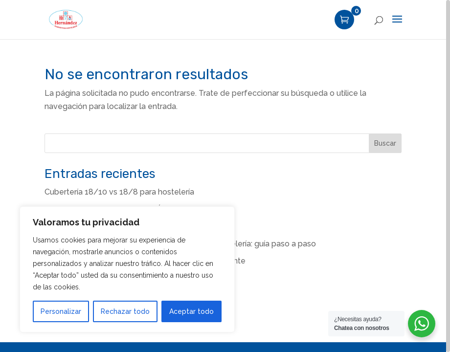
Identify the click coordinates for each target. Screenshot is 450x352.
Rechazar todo (125, 311)
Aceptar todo (191, 311)
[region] (225, 176)
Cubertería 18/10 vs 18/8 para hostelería (119, 192)
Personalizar (61, 311)
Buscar (385, 143)
